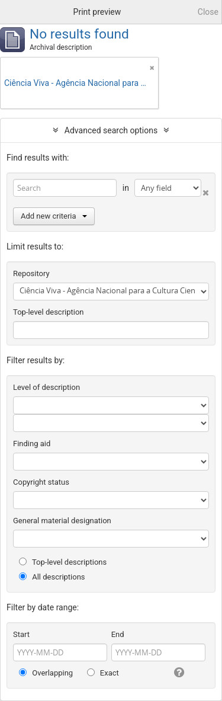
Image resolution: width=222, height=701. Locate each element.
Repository (31, 273)
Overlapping (46, 672)
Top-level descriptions (63, 562)
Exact (103, 672)
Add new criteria (54, 216)
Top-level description (48, 312)
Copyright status (41, 482)
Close (208, 12)
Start (21, 634)
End (117, 634)
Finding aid (31, 443)
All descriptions (52, 576)
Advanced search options (111, 130)
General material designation (62, 520)
